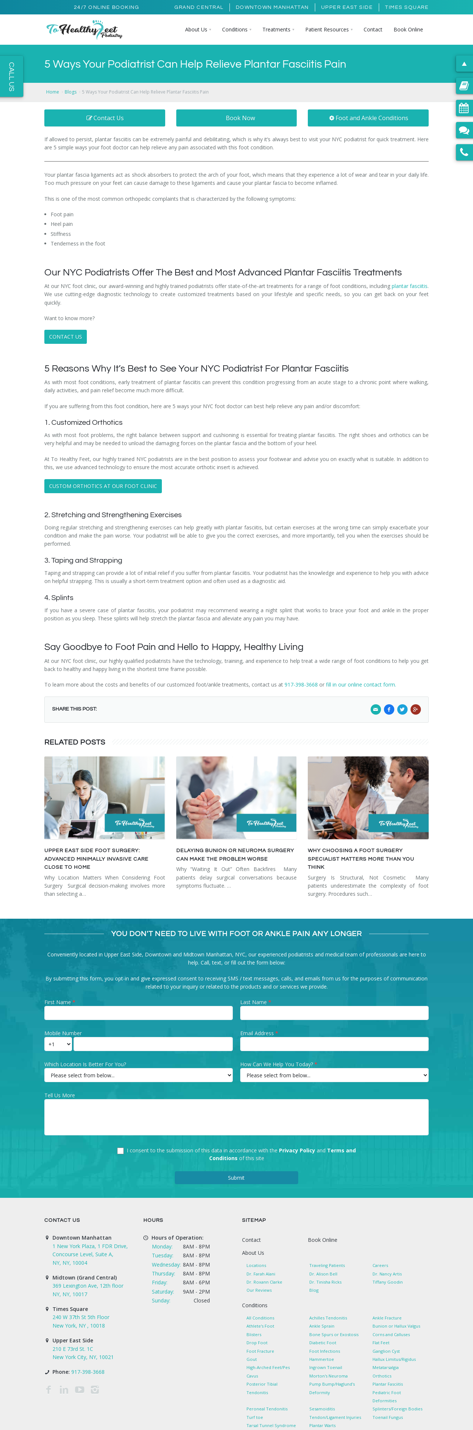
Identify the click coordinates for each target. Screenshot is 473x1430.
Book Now (240, 118)
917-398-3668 (302, 684)
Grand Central (199, 7)
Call (205, 962)
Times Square (407, 7)
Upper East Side (347, 7)
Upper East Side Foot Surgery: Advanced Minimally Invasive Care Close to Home (96, 859)
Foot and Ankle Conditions (368, 118)
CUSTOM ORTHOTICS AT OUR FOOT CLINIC (103, 485)
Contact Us (105, 118)
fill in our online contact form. (361, 684)
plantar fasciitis (410, 285)
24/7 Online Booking (106, 7)
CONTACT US (65, 336)
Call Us (11, 76)
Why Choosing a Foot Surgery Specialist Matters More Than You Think (361, 859)
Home (52, 92)
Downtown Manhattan (272, 7)
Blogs (70, 92)
